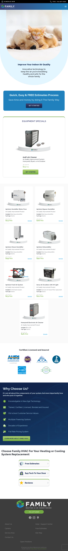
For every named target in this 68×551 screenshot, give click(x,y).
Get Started (34, 105)
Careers (8, 528)
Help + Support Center (44, 524)
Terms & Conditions (42, 548)
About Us (8, 524)
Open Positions (26, 542)
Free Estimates (41, 528)
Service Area (9, 533)
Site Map (38, 533)
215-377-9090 (34, 512)
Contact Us (9, 537)
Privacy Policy (33, 548)
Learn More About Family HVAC (16, 438)
